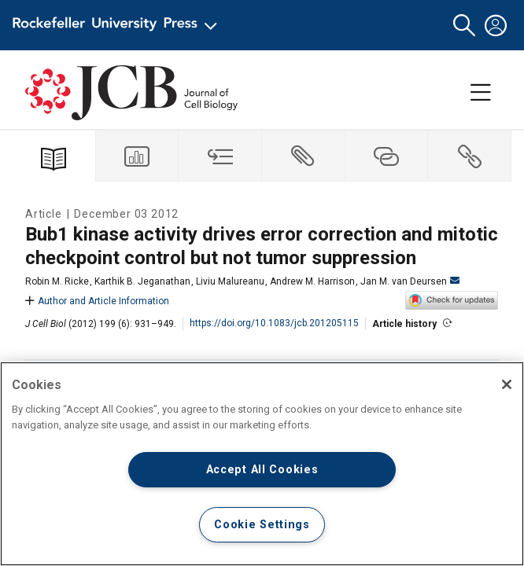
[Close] (506, 384)
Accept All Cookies (262, 469)
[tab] (137, 156)
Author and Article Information (97, 301)
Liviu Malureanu (230, 281)
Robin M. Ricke (57, 281)
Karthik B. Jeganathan (142, 281)
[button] (464, 25)
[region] (262, 464)
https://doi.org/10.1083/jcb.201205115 (274, 323)
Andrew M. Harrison (312, 281)
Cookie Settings (262, 524)
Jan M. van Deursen (409, 281)
